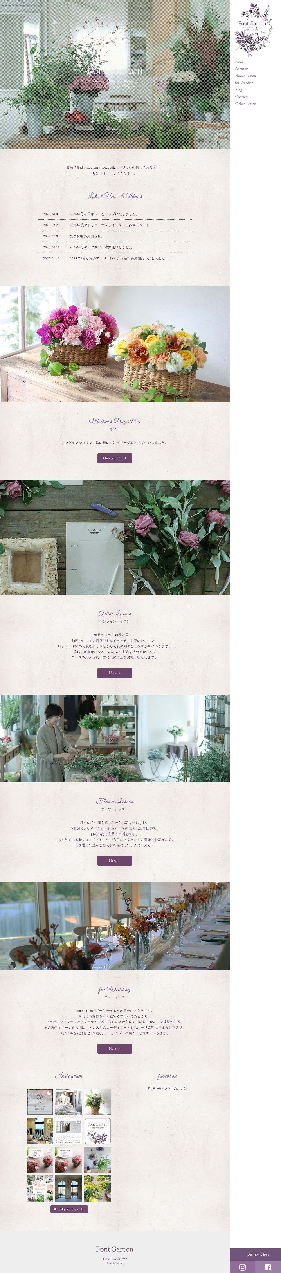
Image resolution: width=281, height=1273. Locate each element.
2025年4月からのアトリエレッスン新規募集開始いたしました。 (119, 258)
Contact (241, 96)
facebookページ (113, 167)
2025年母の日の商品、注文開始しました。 (103, 247)
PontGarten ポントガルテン (167, 1088)
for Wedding (244, 82)
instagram (91, 167)
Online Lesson (245, 104)
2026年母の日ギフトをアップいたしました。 (104, 214)
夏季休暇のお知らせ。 (87, 236)
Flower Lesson (245, 75)
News (239, 61)
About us (241, 68)
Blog (238, 89)
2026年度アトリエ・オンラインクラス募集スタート (110, 225)
